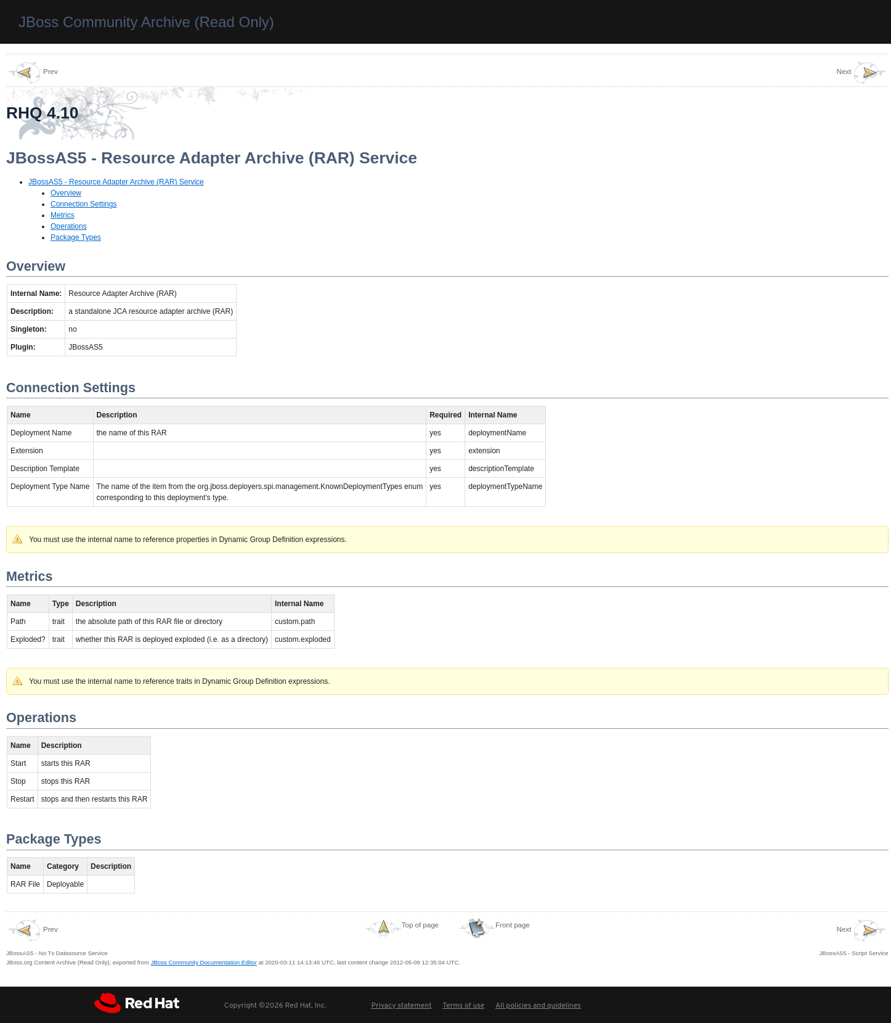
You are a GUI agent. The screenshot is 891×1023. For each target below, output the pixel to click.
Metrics (63, 215)
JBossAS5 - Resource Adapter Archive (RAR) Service (116, 182)
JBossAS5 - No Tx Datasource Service (57, 937)
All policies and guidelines (538, 1006)
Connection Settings (83, 204)
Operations (69, 226)
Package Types (76, 237)
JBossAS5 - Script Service (854, 937)
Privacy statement (401, 1006)
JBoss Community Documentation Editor (204, 962)
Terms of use (463, 1006)
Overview (66, 193)
